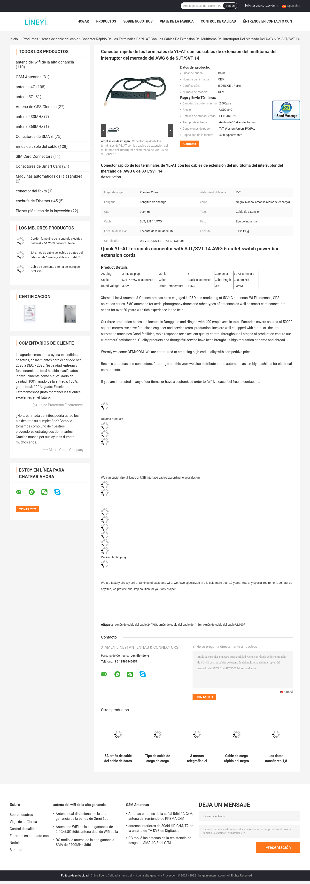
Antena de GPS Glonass (36, 106)
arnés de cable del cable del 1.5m (180, 624)
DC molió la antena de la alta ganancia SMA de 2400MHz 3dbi (85, 842)
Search (230, 6)
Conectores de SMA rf (35, 136)
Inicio (14, 39)
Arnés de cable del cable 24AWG (136, 624)
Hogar (83, 21)
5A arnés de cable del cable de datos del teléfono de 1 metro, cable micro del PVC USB (57, 257)
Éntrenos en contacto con (267, 21)
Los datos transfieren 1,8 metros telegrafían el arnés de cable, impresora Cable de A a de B (276, 758)
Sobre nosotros (138, 21)
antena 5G (24, 97)
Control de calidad (218, 21)
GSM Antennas (28, 77)
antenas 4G (25, 87)
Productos (106, 21)
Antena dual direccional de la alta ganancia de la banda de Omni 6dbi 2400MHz (82, 817)
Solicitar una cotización (260, 5)
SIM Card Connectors (34, 156)
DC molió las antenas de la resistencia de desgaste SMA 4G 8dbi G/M (159, 840)
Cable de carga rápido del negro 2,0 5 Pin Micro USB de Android (236, 758)
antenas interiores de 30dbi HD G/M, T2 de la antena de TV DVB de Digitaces (160, 828)
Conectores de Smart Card (38, 166)
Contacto (189, 144)
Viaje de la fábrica (177, 21)
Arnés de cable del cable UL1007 (224, 624)
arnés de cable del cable (60, 39)
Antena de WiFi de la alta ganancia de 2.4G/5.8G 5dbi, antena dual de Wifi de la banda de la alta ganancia (87, 830)
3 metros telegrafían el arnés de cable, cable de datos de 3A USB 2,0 (197, 758)
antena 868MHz (29, 126)
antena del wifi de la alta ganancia (45, 62)
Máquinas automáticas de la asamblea (49, 176)
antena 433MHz (29, 116)
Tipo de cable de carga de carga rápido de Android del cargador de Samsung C (157, 758)
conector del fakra (31, 191)
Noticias (16, 843)
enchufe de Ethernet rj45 (37, 201)
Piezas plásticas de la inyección (43, 211)
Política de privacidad (75, 875)
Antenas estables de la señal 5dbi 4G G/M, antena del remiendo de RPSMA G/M (160, 816)
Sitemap (16, 850)
